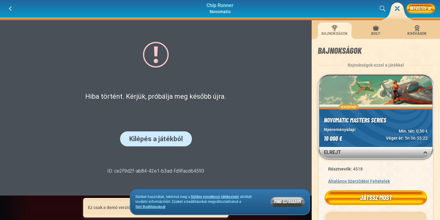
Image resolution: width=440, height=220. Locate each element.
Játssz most (376, 197)
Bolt (375, 30)
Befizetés (420, 8)
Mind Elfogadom (287, 201)
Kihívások (417, 30)
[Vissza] (10, 8)
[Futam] (397, 8)
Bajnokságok (334, 30)
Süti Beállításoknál (150, 207)
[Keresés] (382, 8)
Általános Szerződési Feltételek (359, 181)
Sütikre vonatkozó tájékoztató (215, 197)
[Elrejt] (425, 152)
